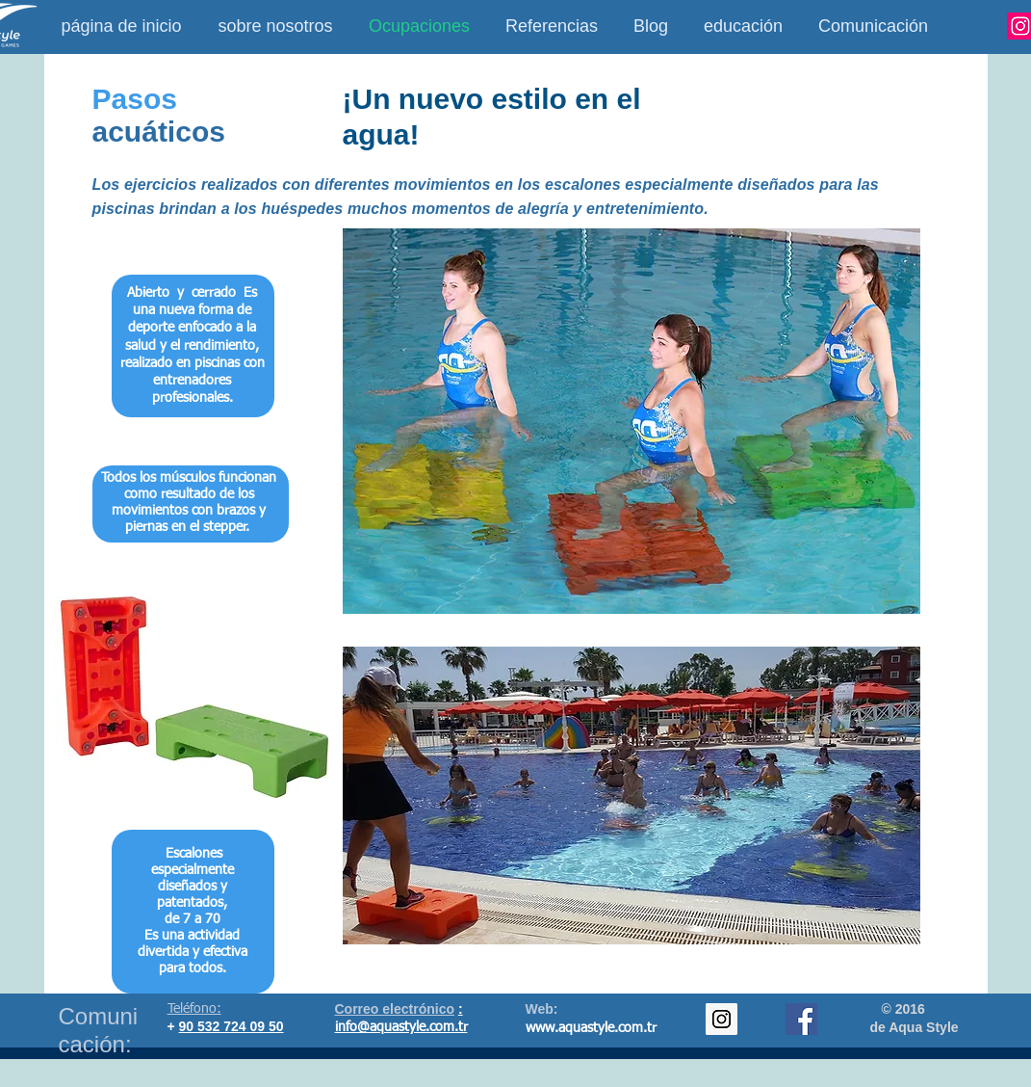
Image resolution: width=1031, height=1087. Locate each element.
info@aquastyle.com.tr (401, 1027)
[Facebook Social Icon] (801, 1019)
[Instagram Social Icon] (721, 1019)
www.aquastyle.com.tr (591, 1028)
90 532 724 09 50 (231, 1026)
